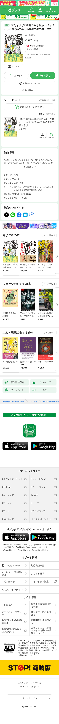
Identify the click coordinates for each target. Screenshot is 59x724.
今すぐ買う (45, 75)
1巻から (41, 114)
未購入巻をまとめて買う (32, 107)
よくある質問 (37, 573)
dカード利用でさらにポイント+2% (37, 54)
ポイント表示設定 (40, 581)
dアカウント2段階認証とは (12, 621)
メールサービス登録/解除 (12, 573)
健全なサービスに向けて (41, 613)
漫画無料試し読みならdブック (13, 401)
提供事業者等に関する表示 (41, 605)
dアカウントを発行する (29, 682)
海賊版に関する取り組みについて (11, 630)
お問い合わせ (8, 581)
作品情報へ (27, 90)
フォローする (34, 35)
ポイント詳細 (32, 49)
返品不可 (28, 57)
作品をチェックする (31, 83)
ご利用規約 (7, 605)
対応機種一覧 (37, 565)
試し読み (15, 66)
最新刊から (50, 114)
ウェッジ (16, 179)
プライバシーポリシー (11, 613)
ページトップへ (29, 698)
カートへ (18, 75)
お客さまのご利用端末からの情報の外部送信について (41, 630)
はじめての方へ (11, 565)
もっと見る (48, 235)
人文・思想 (18, 183)
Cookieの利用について (41, 621)
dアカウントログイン (12, 589)
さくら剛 (29, 35)
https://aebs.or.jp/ (27, 655)
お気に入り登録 (48, 100)
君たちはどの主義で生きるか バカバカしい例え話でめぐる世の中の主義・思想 (36, 122)
